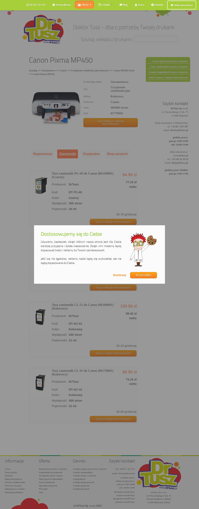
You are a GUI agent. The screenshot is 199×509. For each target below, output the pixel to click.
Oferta (84, 4)
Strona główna (61, 4)
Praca (139, 4)
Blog (123, 4)
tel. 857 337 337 (36, 4)
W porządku (143, 275)
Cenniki (105, 4)
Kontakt (157, 4)
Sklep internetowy (182, 5)
